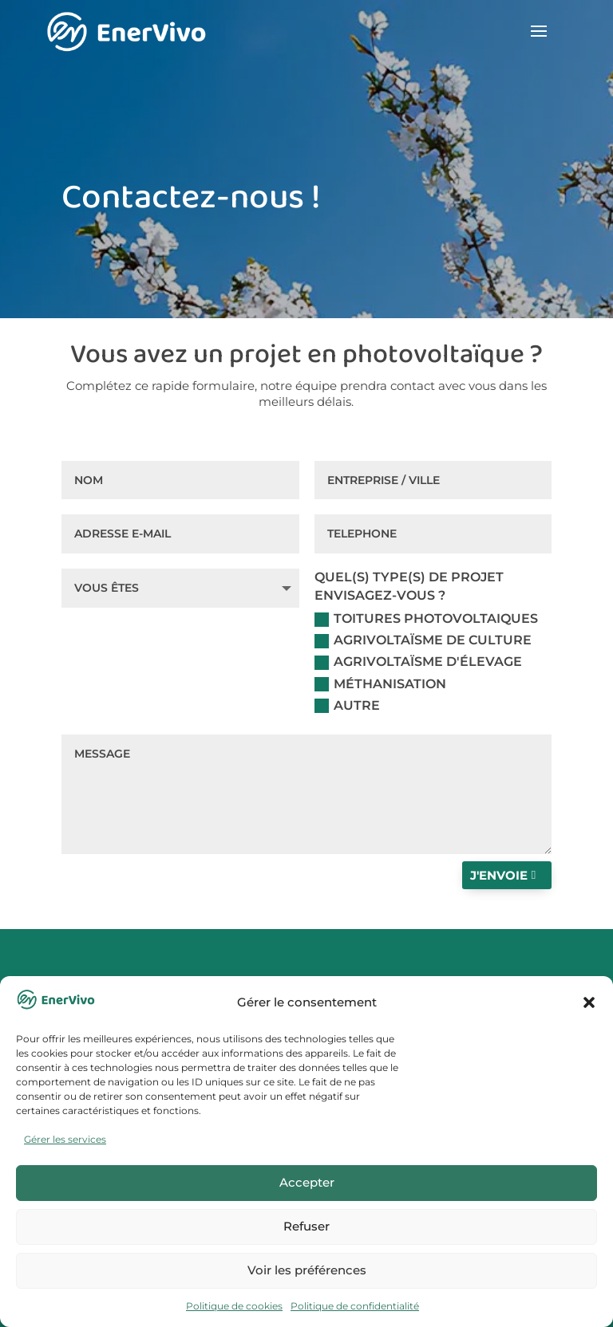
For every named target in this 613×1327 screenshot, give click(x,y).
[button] (589, 1002)
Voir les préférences (306, 1270)
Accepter (306, 1182)
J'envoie (499, 875)
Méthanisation (380, 684)
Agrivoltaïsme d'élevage (418, 662)
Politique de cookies (234, 1306)
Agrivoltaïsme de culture (423, 640)
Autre (347, 706)
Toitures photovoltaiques (426, 619)
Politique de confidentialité (355, 1306)
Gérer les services (65, 1139)
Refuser (306, 1226)
